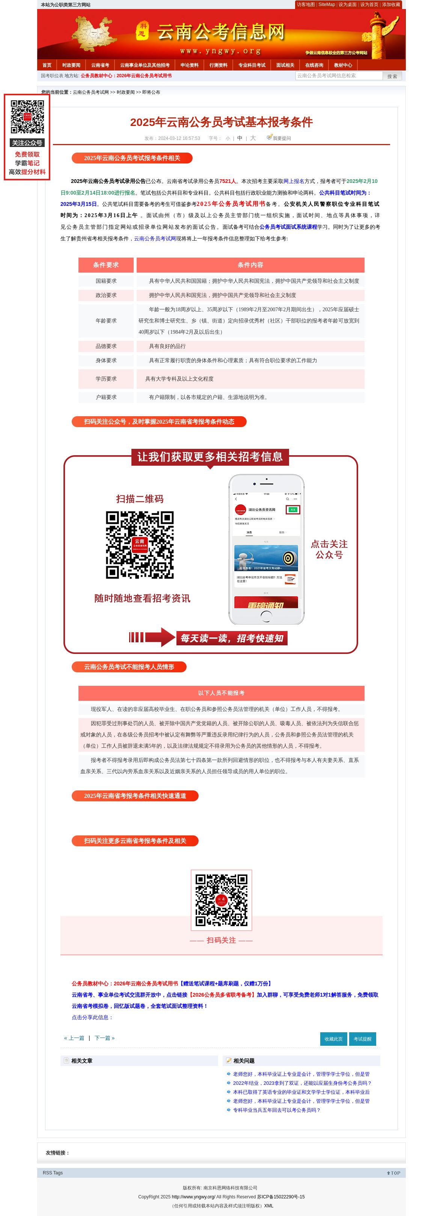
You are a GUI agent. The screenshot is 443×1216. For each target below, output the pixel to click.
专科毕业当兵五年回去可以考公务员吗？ (277, 1110)
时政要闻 (71, 65)
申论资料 (190, 65)
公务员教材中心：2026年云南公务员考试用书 (126, 75)
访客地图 (306, 4)
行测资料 (218, 65)
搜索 (392, 76)
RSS (47, 1173)
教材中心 (343, 65)
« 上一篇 (74, 1038)
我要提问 (282, 138)
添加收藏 (391, 4)
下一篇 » (105, 1038)
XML (269, 1206)
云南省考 (100, 65)
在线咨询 (314, 65)
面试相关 (285, 65)
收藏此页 (334, 1039)
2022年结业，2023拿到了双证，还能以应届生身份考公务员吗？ (302, 1083)
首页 (46, 65)
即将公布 (151, 92)
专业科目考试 (251, 65)
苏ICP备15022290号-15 (281, 1197)
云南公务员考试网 (91, 92)
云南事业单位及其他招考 (145, 65)
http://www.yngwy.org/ (193, 1197)
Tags (58, 1173)
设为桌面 (348, 4)
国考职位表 (52, 75)
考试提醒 (363, 1039)
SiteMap (327, 4)
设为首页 (369, 4)
